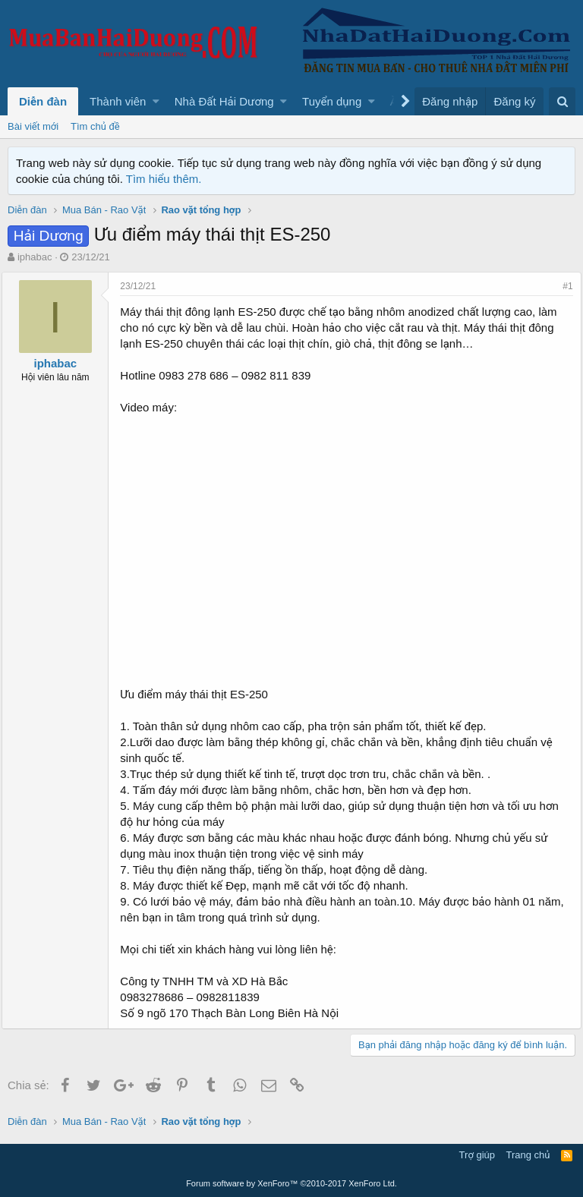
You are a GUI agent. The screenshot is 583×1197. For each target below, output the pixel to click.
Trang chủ (528, 1155)
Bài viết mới (33, 126)
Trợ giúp (477, 1155)
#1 (562, 286)
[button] (156, 101)
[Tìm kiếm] (562, 101)
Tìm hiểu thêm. (164, 178)
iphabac (34, 257)
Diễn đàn (43, 101)
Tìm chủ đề (95, 126)
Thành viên (118, 101)
